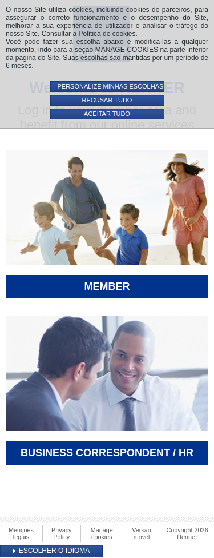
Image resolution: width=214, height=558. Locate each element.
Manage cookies (102, 533)
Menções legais (21, 533)
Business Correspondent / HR (107, 453)
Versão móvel (141, 533)
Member (107, 286)
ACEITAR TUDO (107, 113)
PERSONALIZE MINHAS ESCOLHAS (111, 86)
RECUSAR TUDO (107, 100)
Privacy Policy (61, 533)
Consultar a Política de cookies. (90, 34)
